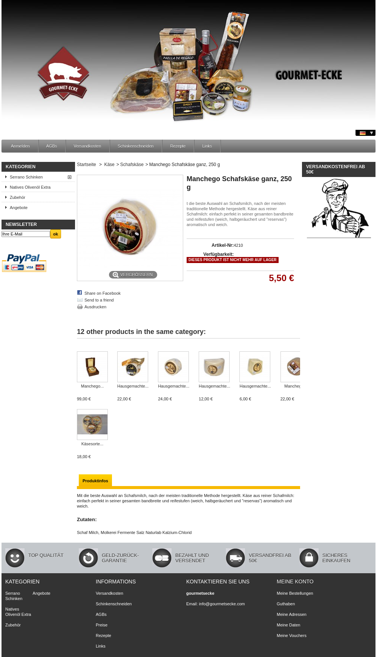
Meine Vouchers (292, 635)
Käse (109, 164)
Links (207, 146)
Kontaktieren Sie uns (218, 582)
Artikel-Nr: (222, 245)
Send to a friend (99, 300)
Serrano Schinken (26, 177)
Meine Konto (295, 582)
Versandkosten (87, 146)
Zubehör (17, 197)
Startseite (86, 164)
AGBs (51, 146)
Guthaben (286, 604)
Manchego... (92, 386)
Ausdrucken (95, 307)
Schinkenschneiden (135, 146)
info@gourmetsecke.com (222, 604)
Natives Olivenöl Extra (30, 187)
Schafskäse (132, 164)
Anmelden (20, 146)
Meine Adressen (292, 614)
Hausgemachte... (133, 386)
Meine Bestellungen (295, 593)
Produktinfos (95, 481)
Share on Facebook (102, 293)
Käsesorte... (92, 444)
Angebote (19, 207)
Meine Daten (288, 625)
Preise (101, 625)
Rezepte (177, 146)
